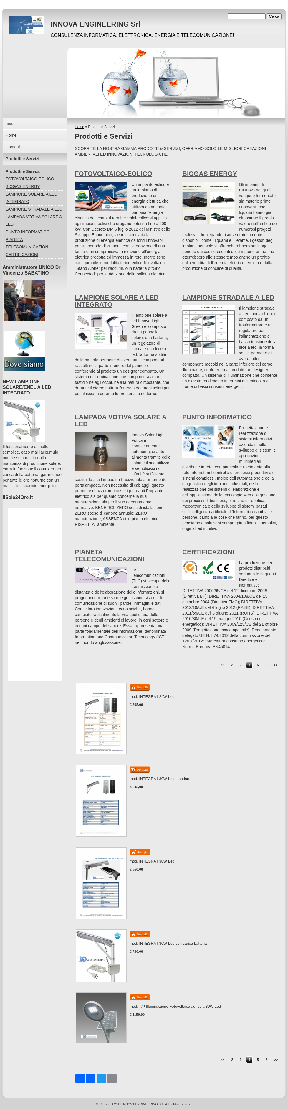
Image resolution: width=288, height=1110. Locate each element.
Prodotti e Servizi (22, 158)
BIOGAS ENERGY (209, 173)
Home (79, 127)
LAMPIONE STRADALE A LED (228, 297)
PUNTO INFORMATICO (217, 417)
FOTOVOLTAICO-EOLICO (113, 173)
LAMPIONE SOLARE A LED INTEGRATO (116, 301)
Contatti (13, 147)
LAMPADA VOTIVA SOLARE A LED (121, 420)
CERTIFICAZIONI (208, 552)
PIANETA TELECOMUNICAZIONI (109, 555)
